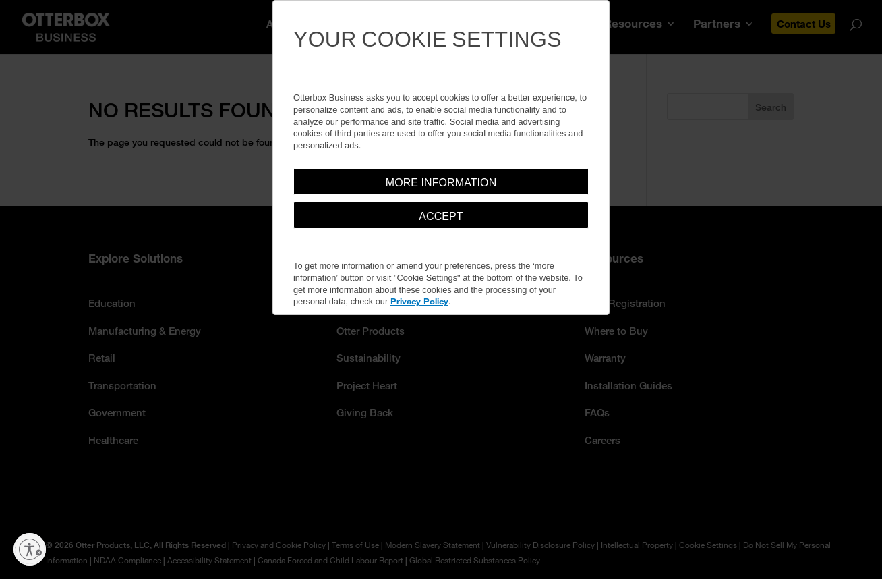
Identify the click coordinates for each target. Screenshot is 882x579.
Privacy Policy (419, 301)
